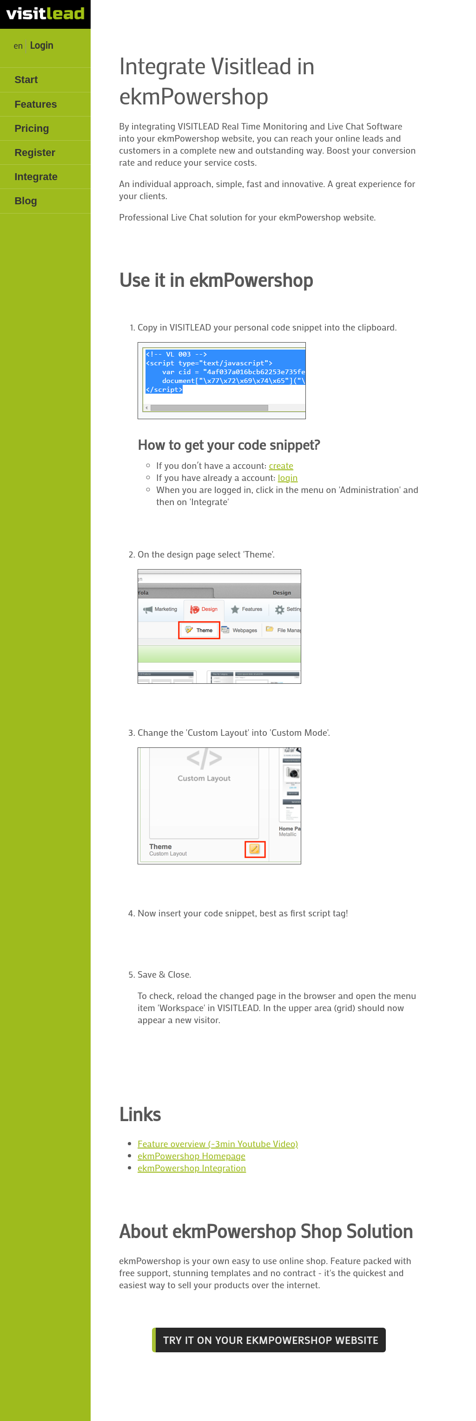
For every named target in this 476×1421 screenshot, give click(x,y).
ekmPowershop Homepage (191, 1155)
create (281, 465)
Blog (25, 201)
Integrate (36, 176)
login (288, 477)
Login (41, 45)
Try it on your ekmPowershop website (270, 1340)
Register (34, 152)
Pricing (31, 128)
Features (35, 104)
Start (26, 79)
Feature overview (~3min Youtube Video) (218, 1143)
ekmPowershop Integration (192, 1167)
